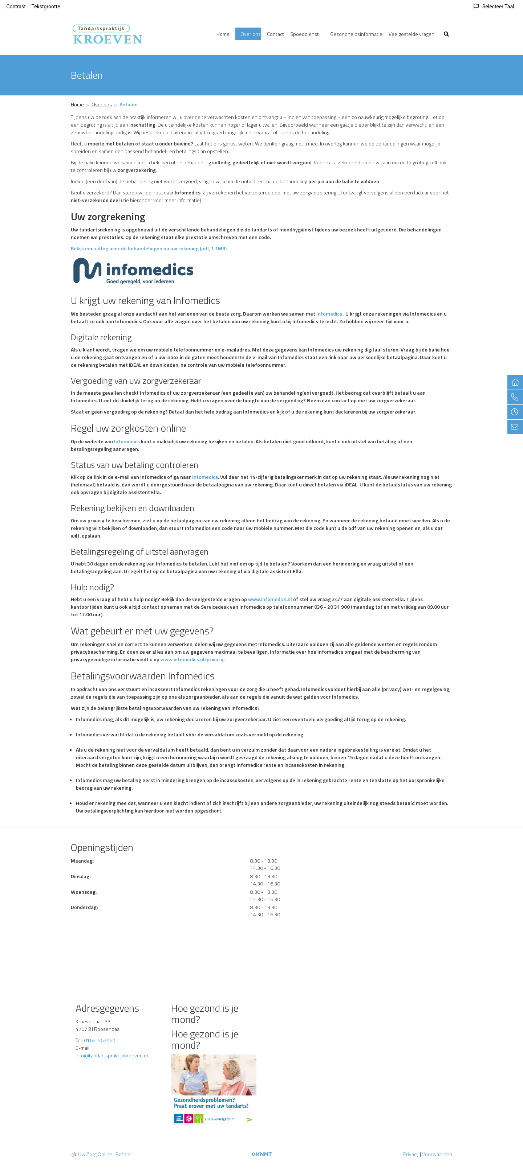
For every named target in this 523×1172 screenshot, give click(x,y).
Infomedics (329, 313)
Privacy (411, 1154)
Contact (275, 34)
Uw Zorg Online (95, 1154)
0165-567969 (99, 1040)
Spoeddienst (304, 34)
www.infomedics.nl (270, 599)
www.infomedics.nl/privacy (192, 659)
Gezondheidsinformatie (356, 34)
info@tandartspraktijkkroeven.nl (112, 1055)
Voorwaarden (437, 1154)
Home (223, 34)
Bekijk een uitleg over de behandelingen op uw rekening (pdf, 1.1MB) (149, 248)
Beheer (123, 1154)
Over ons (250, 34)
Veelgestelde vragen (411, 34)
